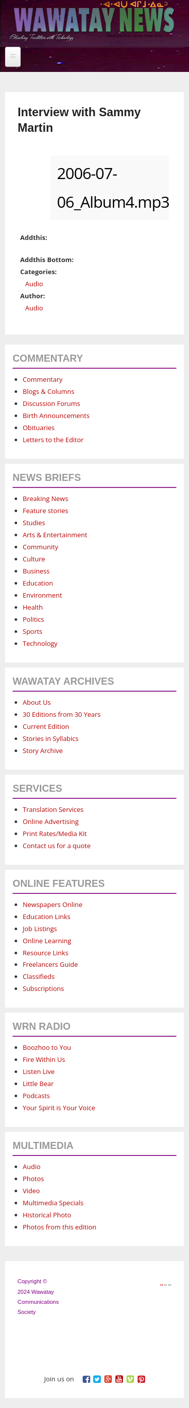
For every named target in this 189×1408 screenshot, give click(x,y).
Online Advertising (51, 821)
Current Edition (46, 726)
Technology (40, 643)
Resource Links (46, 952)
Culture (34, 558)
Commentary (42, 379)
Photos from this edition (59, 1226)
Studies (34, 522)
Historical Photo (47, 1214)
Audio (34, 283)
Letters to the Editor (53, 439)
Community (40, 546)
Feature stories (46, 510)
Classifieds (38, 976)
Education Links (47, 916)
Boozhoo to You (47, 1047)
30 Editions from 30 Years (61, 714)
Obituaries (38, 427)
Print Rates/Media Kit (55, 833)
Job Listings (40, 928)
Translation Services (53, 809)
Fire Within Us (44, 1059)
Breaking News (45, 498)
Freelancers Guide (50, 964)
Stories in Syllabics (51, 738)
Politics (33, 619)
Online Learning (47, 940)
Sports (32, 631)
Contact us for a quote (57, 845)
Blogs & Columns (48, 391)
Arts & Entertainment (55, 534)
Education (38, 583)
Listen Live (38, 1071)
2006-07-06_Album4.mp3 (109, 187)
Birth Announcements (56, 415)
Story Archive (43, 750)
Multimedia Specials (53, 1202)
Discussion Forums (51, 403)
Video (31, 1190)
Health (33, 607)
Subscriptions (43, 988)
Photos (33, 1178)
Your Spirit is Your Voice (59, 1107)
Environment (42, 595)
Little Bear (38, 1083)
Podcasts (36, 1095)
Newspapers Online (53, 904)
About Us (37, 702)
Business (36, 570)
